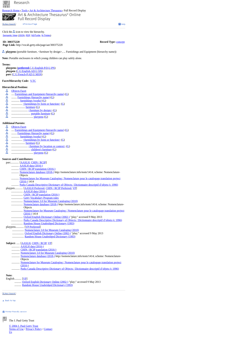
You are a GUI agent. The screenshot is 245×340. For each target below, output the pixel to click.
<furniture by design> (40, 110)
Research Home (11, 10)
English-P (40, 67)
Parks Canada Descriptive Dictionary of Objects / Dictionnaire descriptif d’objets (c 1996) (69, 184)
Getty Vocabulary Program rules (41, 197)
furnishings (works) (31, 100)
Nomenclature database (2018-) (37, 172)
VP (74, 188)
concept (120, 41)
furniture (30, 107)
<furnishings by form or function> (41, 103)
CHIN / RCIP (38, 162)
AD (33, 71)
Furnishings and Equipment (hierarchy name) (39, 94)
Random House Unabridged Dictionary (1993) (49, 223)
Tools (24, 10)
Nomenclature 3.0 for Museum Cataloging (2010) (51, 201)
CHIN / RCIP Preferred (58, 188)
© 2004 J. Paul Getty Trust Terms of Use (23, 327)
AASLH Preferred (34, 188)
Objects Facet (18, 90)
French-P (23, 74)
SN (40, 71)
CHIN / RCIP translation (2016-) (37, 168)
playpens (39, 116)
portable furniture (40, 113)
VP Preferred (33, 226)
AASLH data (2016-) (31, 165)
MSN (39, 74)
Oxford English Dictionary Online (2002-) (47, 216)
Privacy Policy (34, 329)
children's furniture (41, 149)
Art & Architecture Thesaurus (45, 10)
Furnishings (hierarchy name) (34, 97)
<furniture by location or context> (47, 146)
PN (53, 67)
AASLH (25, 162)
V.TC (33, 80)
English (26, 71)
